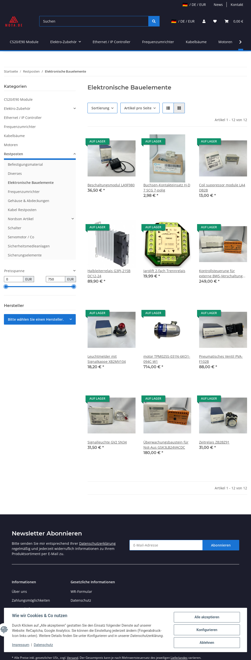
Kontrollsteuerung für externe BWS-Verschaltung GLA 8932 (221, 273)
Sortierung (100, 108)
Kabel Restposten (22, 209)
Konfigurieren (206, 630)
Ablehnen (207, 643)
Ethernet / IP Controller (23, 117)
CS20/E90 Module (18, 99)
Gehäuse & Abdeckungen (28, 200)
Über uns (19, 591)
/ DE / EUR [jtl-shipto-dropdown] (194, 4)
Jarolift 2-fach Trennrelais (164, 270)
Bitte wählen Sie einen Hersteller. (36, 319)
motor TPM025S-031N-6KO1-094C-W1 (166, 359)
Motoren (11, 144)
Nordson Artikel (21, 218)
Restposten (13, 154)
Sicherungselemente (25, 255)
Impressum (20, 645)
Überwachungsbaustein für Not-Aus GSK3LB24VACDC (165, 445)
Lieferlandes (179, 658)
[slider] (6, 287)
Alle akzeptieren (206, 617)
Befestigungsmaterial (25, 164)
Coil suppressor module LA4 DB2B (222, 187)
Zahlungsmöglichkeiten (31, 600)
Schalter (14, 228)
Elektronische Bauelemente (31, 182)
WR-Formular (81, 591)
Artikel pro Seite (137, 108)
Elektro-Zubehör (17, 108)
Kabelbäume (14, 135)
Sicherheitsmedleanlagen (29, 246)
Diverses (15, 173)
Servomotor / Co (21, 237)
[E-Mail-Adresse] (166, 545)
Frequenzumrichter (20, 126)
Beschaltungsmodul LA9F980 (111, 185)
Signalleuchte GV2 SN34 (107, 442)
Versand (72, 658)
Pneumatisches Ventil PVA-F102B (221, 359)
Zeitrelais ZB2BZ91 (214, 442)
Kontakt (237, 4)
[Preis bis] (55, 279)
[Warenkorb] (234, 21)
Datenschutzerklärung (97, 543)
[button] (204, 21)
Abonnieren (221, 545)
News (218, 4)
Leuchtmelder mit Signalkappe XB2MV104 (107, 359)
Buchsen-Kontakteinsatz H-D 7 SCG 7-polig (166, 187)
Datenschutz (81, 600)
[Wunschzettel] (215, 21)
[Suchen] (94, 21)
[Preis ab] (13, 279)
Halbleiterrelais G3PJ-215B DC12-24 (109, 273)
